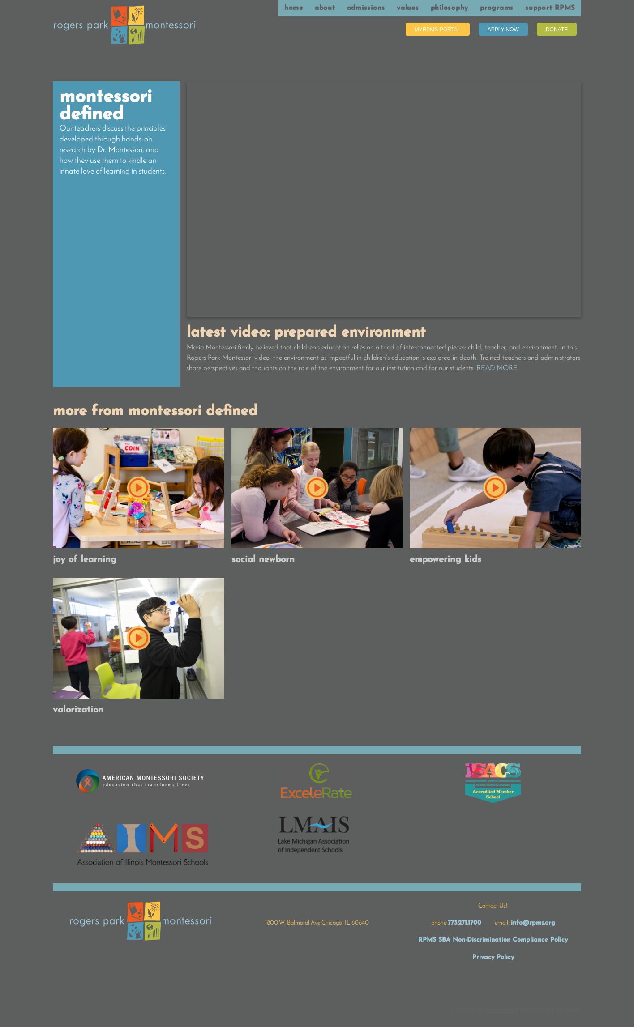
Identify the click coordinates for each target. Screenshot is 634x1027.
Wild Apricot (501, 1009)
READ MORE (497, 368)
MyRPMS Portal (438, 29)
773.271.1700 (464, 923)
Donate (557, 29)
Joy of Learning (84, 559)
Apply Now (503, 29)
